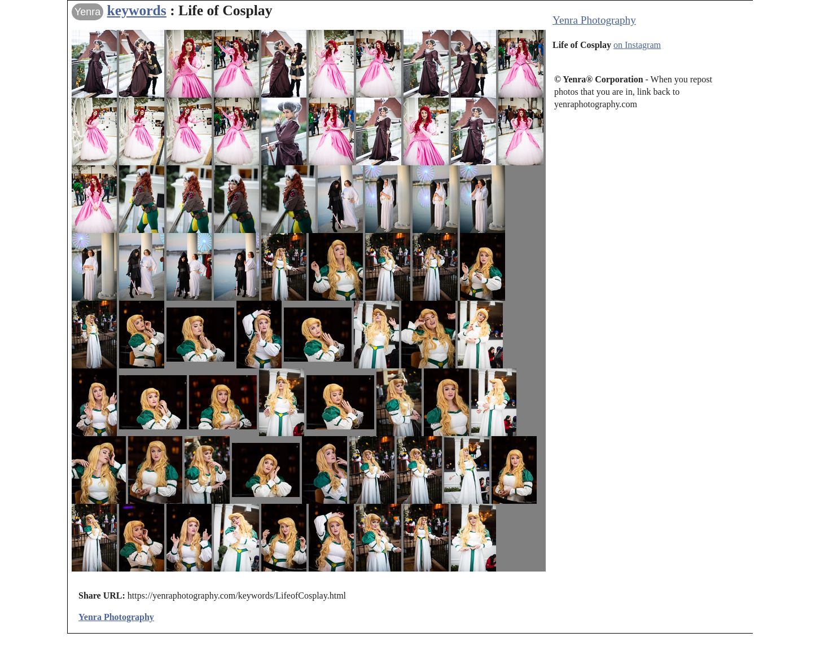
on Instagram (637, 45)
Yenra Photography (594, 20)
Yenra (87, 11)
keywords (136, 10)
